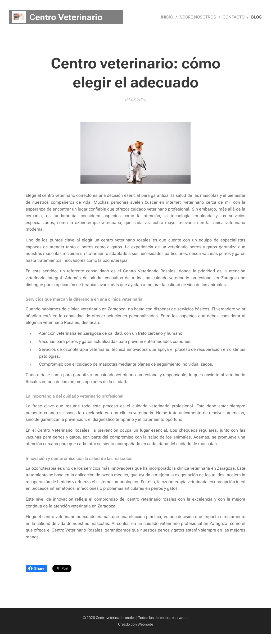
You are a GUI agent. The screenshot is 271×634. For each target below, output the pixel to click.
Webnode (145, 624)
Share (36, 568)
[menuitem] (171, 17)
